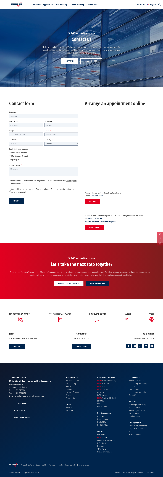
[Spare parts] (9, 159)
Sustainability (71, 383)
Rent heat (132, 431)
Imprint (117, 473)
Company (13, 112)
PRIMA (99, 404)
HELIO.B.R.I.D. (102, 425)
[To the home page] (16, 4)
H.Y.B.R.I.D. (101, 422)
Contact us (140, 4)
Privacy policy (71, 181)
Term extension (135, 413)
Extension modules (104, 452)
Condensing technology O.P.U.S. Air (138, 385)
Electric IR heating (106, 380)
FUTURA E (103, 389)
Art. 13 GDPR (138, 473)
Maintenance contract (22, 417)
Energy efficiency (72, 392)
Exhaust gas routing (136, 380)
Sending (16, 201)
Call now (92, 201)
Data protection (127, 473)
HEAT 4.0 (100, 416)
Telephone (13, 130)
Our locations (94, 227)
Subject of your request (18, 149)
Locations (69, 389)
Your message (14, 165)
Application (70, 407)
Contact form (81, 347)
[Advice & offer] (9, 152)
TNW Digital (101, 449)
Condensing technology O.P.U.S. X (138, 393)
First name (13, 121)
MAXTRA (103, 386)
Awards (69, 386)
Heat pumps (134, 389)
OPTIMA (102, 407)
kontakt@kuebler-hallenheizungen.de (100, 221)
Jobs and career (83, 465)
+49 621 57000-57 (95, 218)
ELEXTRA (103, 383)
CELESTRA (101, 434)
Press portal (70, 398)
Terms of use (149, 473)
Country (47, 140)
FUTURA (100, 392)
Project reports (135, 434)
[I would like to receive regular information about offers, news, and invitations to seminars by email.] (9, 191)
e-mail (46, 130)
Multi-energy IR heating (138, 426)
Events (68, 395)
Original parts (134, 416)
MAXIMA (100, 401)
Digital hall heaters (136, 429)
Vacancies (69, 410)
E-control (100, 446)
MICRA (102, 437)
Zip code (12, 140)
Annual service (134, 407)
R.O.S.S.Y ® (101, 443)
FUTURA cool (102, 395)
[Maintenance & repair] (9, 155)
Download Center (91, 61)
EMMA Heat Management (107, 440)
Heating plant (102, 419)
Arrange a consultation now (68, 283)
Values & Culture (72, 380)
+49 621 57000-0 (97, 196)
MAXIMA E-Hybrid (106, 398)
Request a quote (19, 410)
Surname (48, 121)
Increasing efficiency (137, 410)
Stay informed (22, 403)
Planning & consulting (137, 404)
